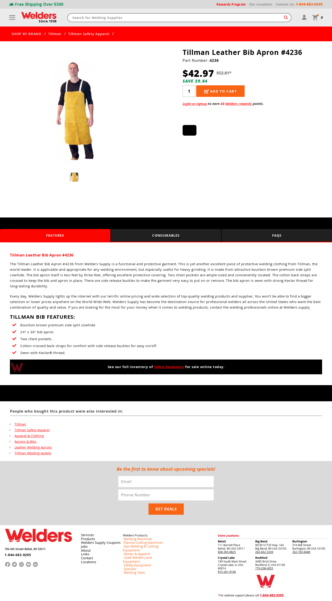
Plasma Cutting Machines (139, 530)
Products (86, 526)
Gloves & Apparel (134, 537)
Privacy (255, 593)
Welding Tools (132, 552)
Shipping (264, 593)
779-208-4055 (264, 555)
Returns (244, 593)
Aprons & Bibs (24, 442)
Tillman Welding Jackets (30, 454)
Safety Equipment (169, 366)
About (84, 537)
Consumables (166, 235)
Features (55, 235)
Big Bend (261, 528)
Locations (87, 548)
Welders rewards (238, 103)
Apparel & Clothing (27, 436)
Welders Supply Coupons (97, 529)
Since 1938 (48, 21)
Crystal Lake (226, 545)
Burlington (299, 528)
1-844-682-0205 (16, 540)
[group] (74, 111)
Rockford (261, 545)
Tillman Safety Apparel (89, 34)
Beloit (222, 528)
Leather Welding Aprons (31, 448)
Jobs (83, 533)
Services (85, 522)
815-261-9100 (227, 559)
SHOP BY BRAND (27, 34)
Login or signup (195, 103)
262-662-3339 (264, 539)
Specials (128, 548)
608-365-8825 (227, 539)
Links (83, 541)
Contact (85, 544)
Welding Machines (134, 526)
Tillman (55, 34)
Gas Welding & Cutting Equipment (144, 533)
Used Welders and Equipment (142, 541)
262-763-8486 (301, 539)
